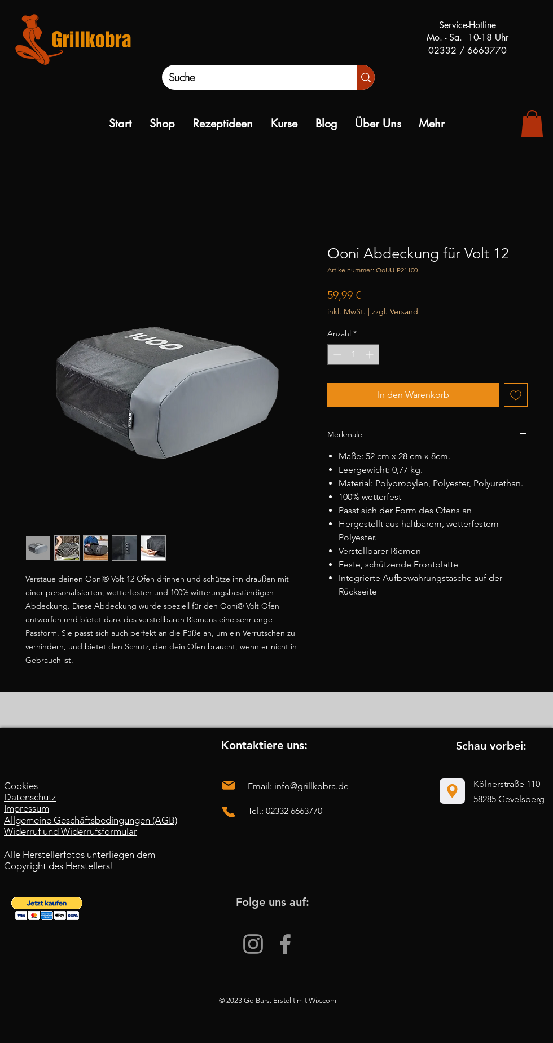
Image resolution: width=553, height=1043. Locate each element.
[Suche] (247, 77)
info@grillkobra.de (311, 786)
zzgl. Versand (395, 311)
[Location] (452, 791)
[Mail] (228, 785)
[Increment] (370, 354)
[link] (532, 123)
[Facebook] (285, 944)
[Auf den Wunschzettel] (516, 395)
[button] (46, 908)
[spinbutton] (353, 354)
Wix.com (322, 1000)
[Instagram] (253, 944)
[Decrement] (336, 354)
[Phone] (228, 812)
